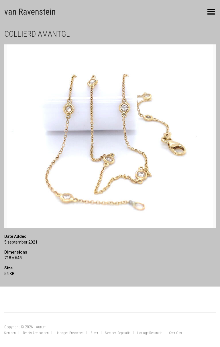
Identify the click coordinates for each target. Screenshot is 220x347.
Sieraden (10, 333)
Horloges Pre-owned (70, 333)
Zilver (94, 333)
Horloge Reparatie (149, 333)
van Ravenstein (30, 12)
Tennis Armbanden (36, 333)
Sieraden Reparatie (117, 333)
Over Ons (175, 333)
